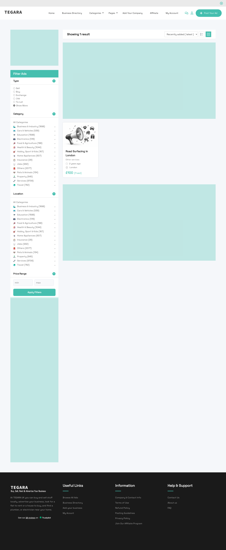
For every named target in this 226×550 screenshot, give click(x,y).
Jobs (21, 164)
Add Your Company (132, 13)
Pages (112, 13)
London (73, 167)
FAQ (169, 508)
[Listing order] (181, 34)
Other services (72, 159)
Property (23, 176)
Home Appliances (27, 155)
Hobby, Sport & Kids (28, 151)
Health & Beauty (27, 147)
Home (52, 13)
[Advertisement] (34, 48)
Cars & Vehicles (26, 130)
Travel (21, 184)
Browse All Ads (70, 497)
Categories (95, 13)
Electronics (24, 139)
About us (172, 502)
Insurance (22, 159)
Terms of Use (122, 502)
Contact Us (173, 497)
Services (23, 180)
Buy (18, 91)
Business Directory (72, 13)
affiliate (154, 13)
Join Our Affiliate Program (128, 523)
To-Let (19, 102)
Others (22, 168)
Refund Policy (122, 508)
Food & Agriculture (27, 143)
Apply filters (34, 292)
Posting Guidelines (125, 513)
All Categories (20, 122)
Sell (18, 88)
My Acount (68, 513)
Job (18, 98)
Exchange (21, 95)
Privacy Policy (122, 518)
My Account (172, 13)
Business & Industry (29, 126)
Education (24, 134)
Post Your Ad (208, 13)
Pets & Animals (25, 172)
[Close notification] (221, 3)
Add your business (72, 508)
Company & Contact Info (128, 497)
